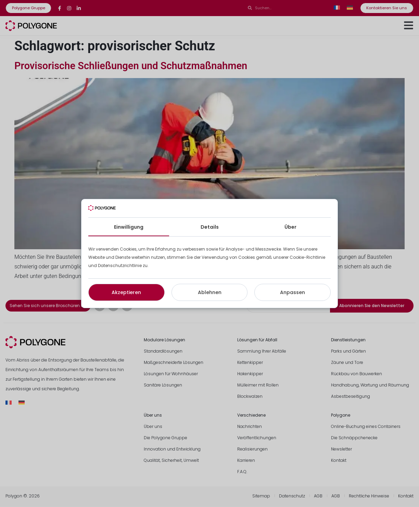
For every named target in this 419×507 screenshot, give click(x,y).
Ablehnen (209, 292)
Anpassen (292, 292)
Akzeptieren (126, 292)
